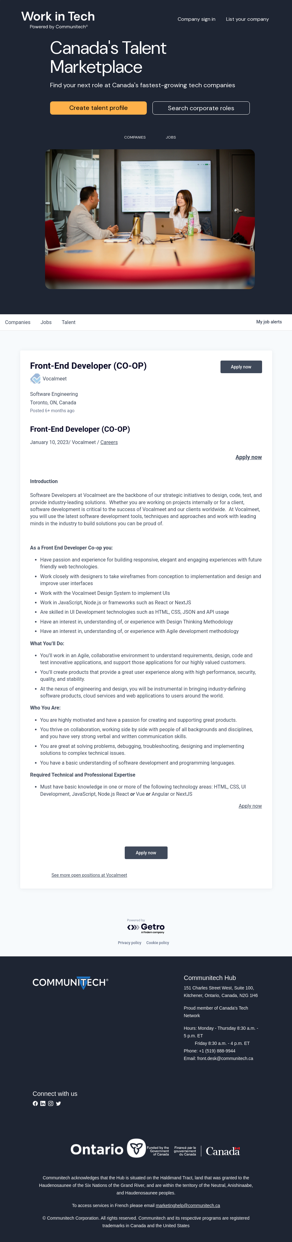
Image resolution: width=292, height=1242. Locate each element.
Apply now (249, 457)
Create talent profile (98, 108)
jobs (46, 322)
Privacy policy (129, 943)
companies (18, 322)
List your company (247, 19)
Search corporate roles (201, 108)
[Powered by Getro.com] (146, 926)
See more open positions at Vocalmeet (89, 875)
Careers (109, 442)
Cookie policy (157, 943)
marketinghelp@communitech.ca (188, 1205)
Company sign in (196, 19)
